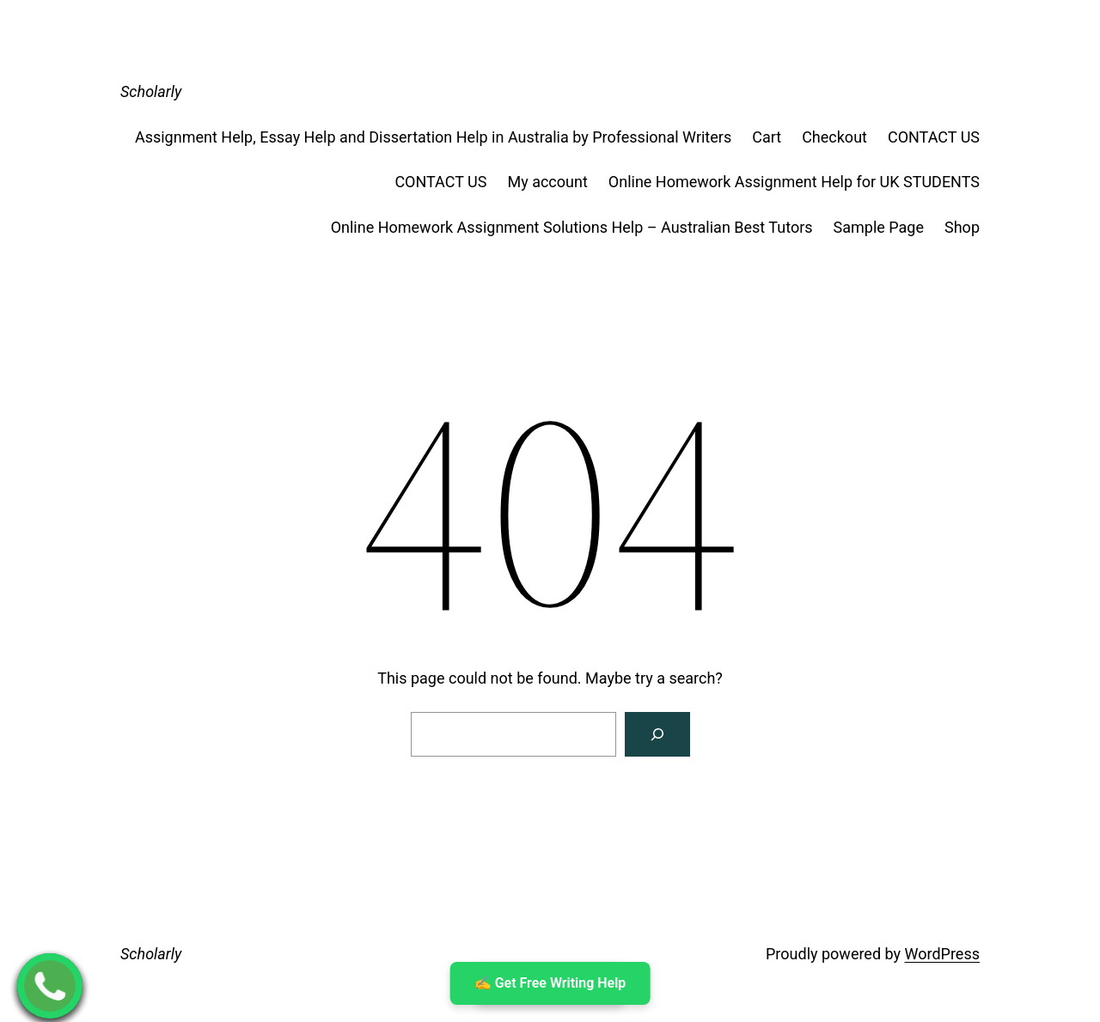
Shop (962, 227)
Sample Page (879, 227)
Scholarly (150, 91)
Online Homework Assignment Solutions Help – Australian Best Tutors (572, 227)
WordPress (942, 954)
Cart (766, 137)
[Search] (657, 734)
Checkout (834, 137)
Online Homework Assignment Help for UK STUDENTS (794, 182)
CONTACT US (934, 137)
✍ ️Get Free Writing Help (550, 983)
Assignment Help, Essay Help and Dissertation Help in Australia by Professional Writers (433, 137)
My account (547, 182)
